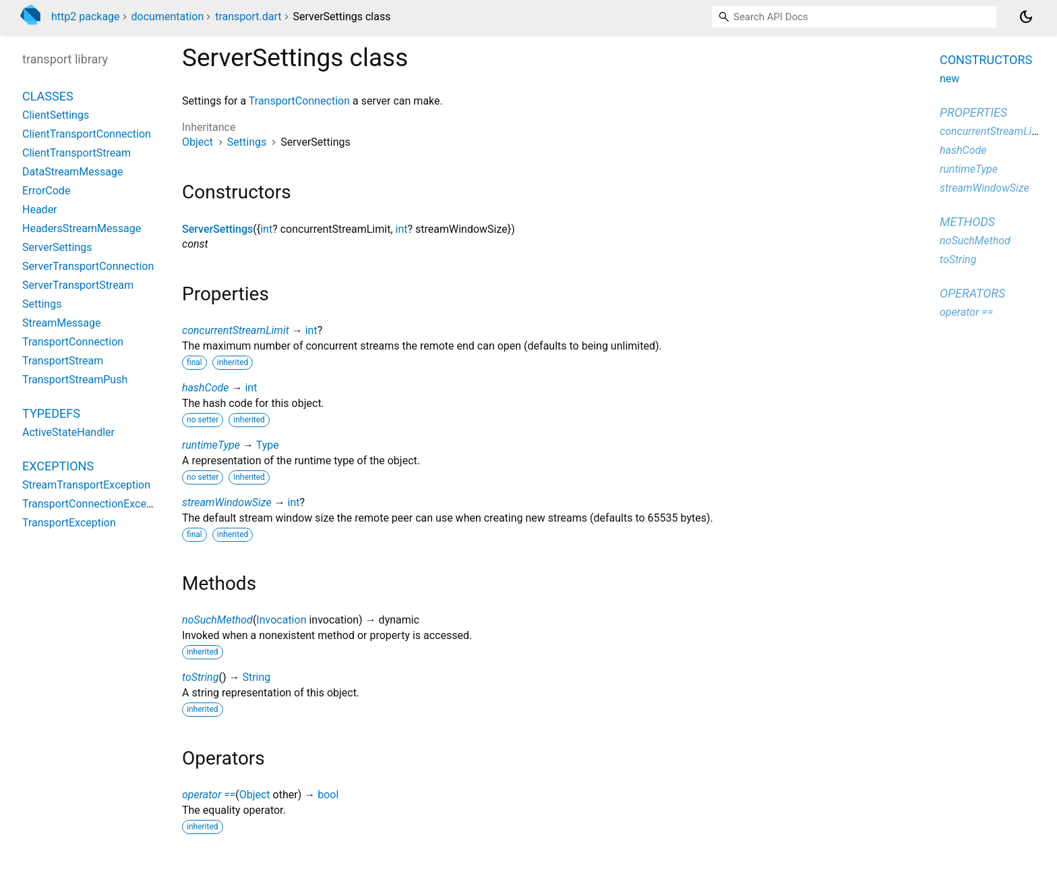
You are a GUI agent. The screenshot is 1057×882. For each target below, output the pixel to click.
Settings (246, 142)
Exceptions (58, 466)
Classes (47, 96)
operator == (208, 794)
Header (39, 209)
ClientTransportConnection (86, 134)
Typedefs (51, 413)
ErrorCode (46, 190)
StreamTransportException (86, 484)
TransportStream (62, 360)
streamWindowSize (227, 502)
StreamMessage (61, 322)
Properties (973, 112)
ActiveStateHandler (68, 432)
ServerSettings (217, 229)
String (256, 677)
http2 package (85, 16)
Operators (972, 293)
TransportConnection (299, 100)
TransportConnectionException (96, 503)
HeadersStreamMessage (81, 228)
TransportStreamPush (74, 379)
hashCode (205, 387)
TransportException (69, 522)
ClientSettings (55, 115)
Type (267, 445)
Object (197, 142)
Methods (967, 222)
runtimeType (211, 445)
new (949, 78)
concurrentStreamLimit (235, 330)
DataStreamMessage (72, 171)
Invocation (281, 619)
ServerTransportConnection (88, 266)
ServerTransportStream (77, 285)
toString (200, 677)
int (266, 229)
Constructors (986, 60)
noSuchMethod (217, 619)
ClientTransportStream (76, 152)
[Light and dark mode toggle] (1026, 17)
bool (328, 794)
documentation (167, 16)
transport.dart (248, 16)
